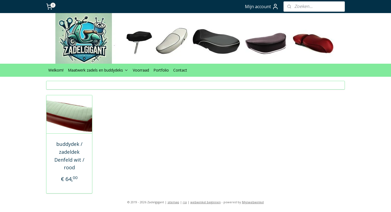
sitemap (173, 202)
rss (185, 202)
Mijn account (262, 6)
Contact (180, 70)
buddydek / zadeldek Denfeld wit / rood (69, 156)
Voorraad (141, 70)
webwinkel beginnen (205, 202)
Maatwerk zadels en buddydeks (98, 70)
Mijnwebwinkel (253, 202)
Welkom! (56, 70)
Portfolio (161, 70)
